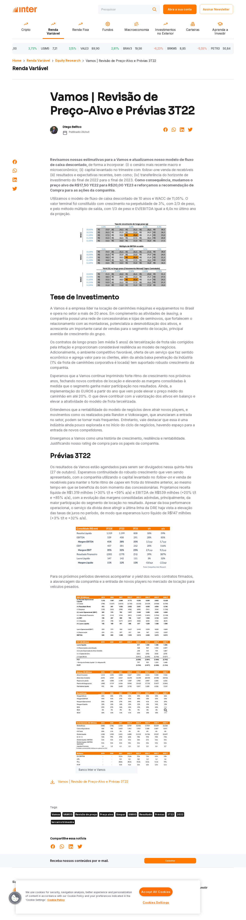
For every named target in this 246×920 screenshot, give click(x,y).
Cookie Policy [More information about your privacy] (56, 899)
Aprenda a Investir (195, 887)
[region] (108, 897)
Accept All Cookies (155, 891)
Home (16, 60)
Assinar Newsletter (216, 9)
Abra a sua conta (180, 9)
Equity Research (67, 60)
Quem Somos (191, 881)
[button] (15, 898)
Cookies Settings (156, 902)
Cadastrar (170, 861)
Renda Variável (38, 60)
